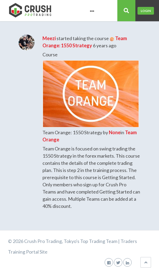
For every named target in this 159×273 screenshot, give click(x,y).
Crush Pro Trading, (43, 241)
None (115, 132)
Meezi (49, 38)
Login (146, 11)
